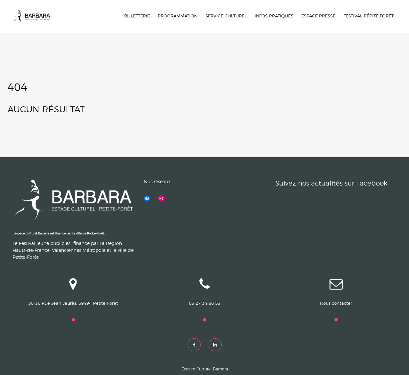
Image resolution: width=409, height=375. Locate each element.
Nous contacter (336, 303)
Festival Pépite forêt (368, 16)
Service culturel (226, 16)
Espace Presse (318, 16)
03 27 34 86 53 (204, 303)
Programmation (177, 16)
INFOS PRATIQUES (274, 16)
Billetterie (137, 16)
